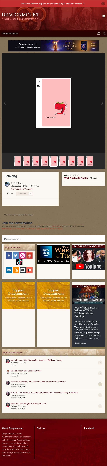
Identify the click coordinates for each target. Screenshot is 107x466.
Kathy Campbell (19, 384)
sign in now (57, 226)
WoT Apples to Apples (76, 178)
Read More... (80, 343)
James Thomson (19, 362)
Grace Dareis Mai (20, 373)
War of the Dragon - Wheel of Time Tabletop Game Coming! (86, 312)
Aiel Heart (18, 183)
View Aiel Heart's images (22, 189)
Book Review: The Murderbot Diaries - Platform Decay (36, 360)
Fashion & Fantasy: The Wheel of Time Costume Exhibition (38, 381)
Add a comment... (12, 239)
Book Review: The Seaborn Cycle (26, 370)
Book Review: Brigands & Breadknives (28, 403)
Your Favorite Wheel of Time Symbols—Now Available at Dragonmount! (44, 392)
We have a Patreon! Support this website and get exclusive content (51, 4)
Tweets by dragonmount (48, 433)
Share (9, 194)
